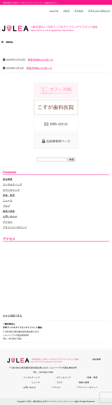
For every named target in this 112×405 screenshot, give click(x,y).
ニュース (53, 11)
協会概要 (7, 179)
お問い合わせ (10, 216)
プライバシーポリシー (99, 11)
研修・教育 (9, 195)
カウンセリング (11, 190)
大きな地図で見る (12, 315)
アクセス (78, 11)
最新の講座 (9, 211)
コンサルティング (12, 184)
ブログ (66, 11)
